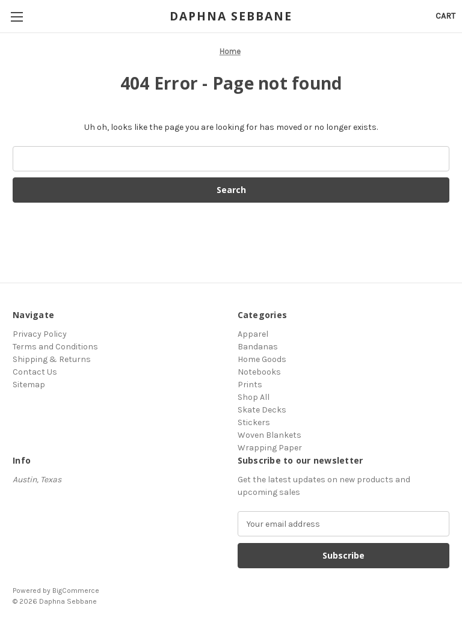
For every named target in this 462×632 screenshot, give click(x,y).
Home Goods (262, 359)
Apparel (253, 334)
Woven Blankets (269, 435)
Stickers (254, 422)
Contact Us (35, 372)
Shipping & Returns (52, 359)
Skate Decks (262, 410)
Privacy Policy (40, 334)
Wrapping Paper (270, 448)
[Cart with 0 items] (445, 16)
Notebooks (259, 372)
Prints (250, 384)
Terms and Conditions (55, 347)
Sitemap (29, 384)
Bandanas (258, 347)
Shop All (254, 397)
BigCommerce (75, 590)
